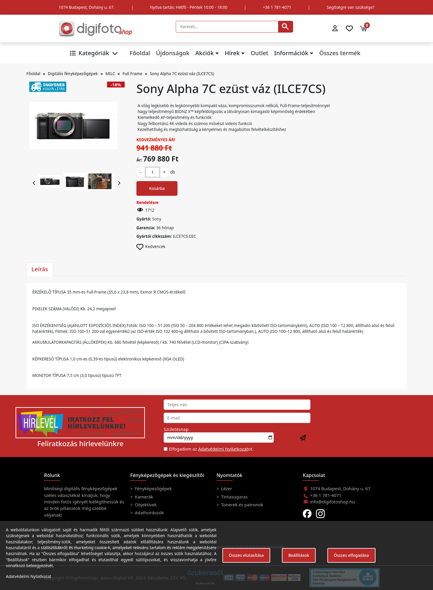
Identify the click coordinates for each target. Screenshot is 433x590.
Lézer (226, 488)
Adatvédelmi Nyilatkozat (223, 449)
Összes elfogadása (351, 555)
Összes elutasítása (246, 555)
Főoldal (140, 53)
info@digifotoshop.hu (332, 502)
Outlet (259, 53)
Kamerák (143, 497)
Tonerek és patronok (241, 505)
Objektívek (145, 505)
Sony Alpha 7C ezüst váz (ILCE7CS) (182, 73)
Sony (156, 219)
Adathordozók (149, 512)
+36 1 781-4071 (277, 7)
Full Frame (133, 73)
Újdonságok (172, 53)
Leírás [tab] (39, 269)
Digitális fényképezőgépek (73, 73)
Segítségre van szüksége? (350, 7)
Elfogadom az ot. (211, 449)
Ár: (139, 160)
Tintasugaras (234, 497)
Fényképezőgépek (153, 488)
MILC (110, 73)
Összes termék (339, 53)
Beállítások (298, 555)
